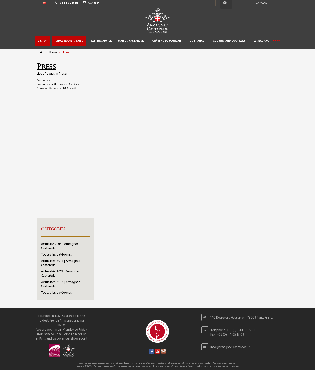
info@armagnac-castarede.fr (230, 347)
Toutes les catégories (56, 254)
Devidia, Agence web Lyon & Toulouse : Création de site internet (209, 366)
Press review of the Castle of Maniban (58, 83)
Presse (53, 52)
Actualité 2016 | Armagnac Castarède (60, 246)
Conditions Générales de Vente (163, 366)
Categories (53, 229)
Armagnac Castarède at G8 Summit (56, 87)
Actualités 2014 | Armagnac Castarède (60, 263)
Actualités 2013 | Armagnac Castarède (60, 274)
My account (262, 3)
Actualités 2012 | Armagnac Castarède (60, 284)
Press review (44, 80)
